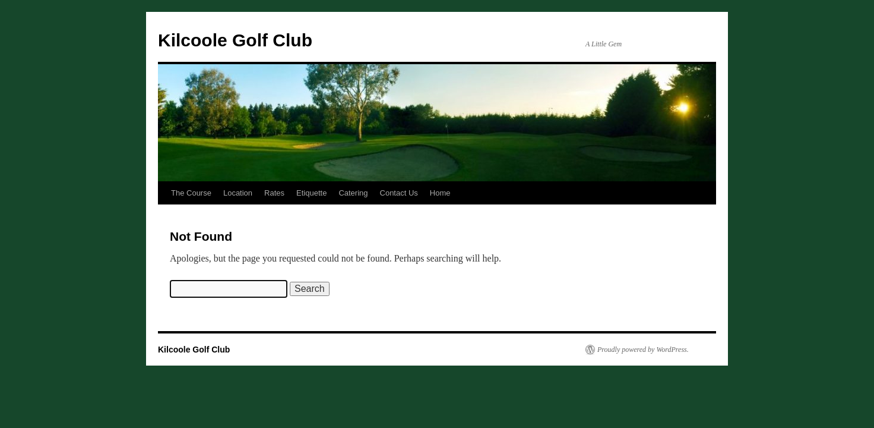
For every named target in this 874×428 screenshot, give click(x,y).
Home (440, 192)
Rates (274, 192)
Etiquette (311, 192)
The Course (191, 192)
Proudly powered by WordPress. (643, 349)
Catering (353, 192)
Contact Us (399, 192)
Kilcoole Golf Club (235, 40)
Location (237, 192)
